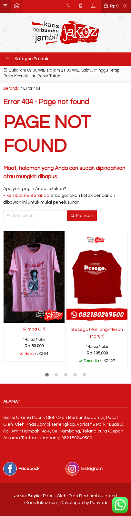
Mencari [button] (82, 215)
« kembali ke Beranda (26, 195)
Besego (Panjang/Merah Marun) (97, 333)
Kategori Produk (27, 58)
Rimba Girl (34, 329)
